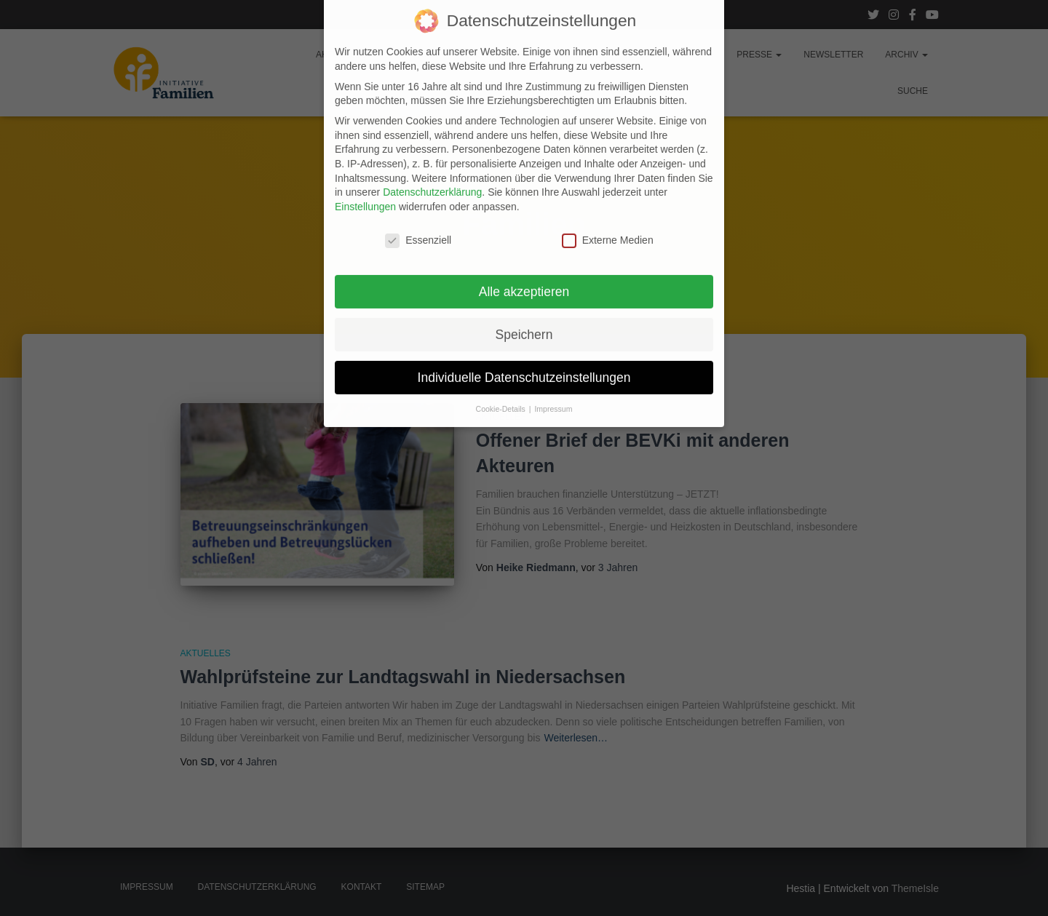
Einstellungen (365, 170)
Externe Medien (608, 204)
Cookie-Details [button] (502, 373)
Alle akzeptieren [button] (524, 255)
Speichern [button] (524, 298)
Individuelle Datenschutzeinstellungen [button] (524, 341)
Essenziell (418, 204)
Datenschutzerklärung (432, 156)
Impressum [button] (553, 373)
